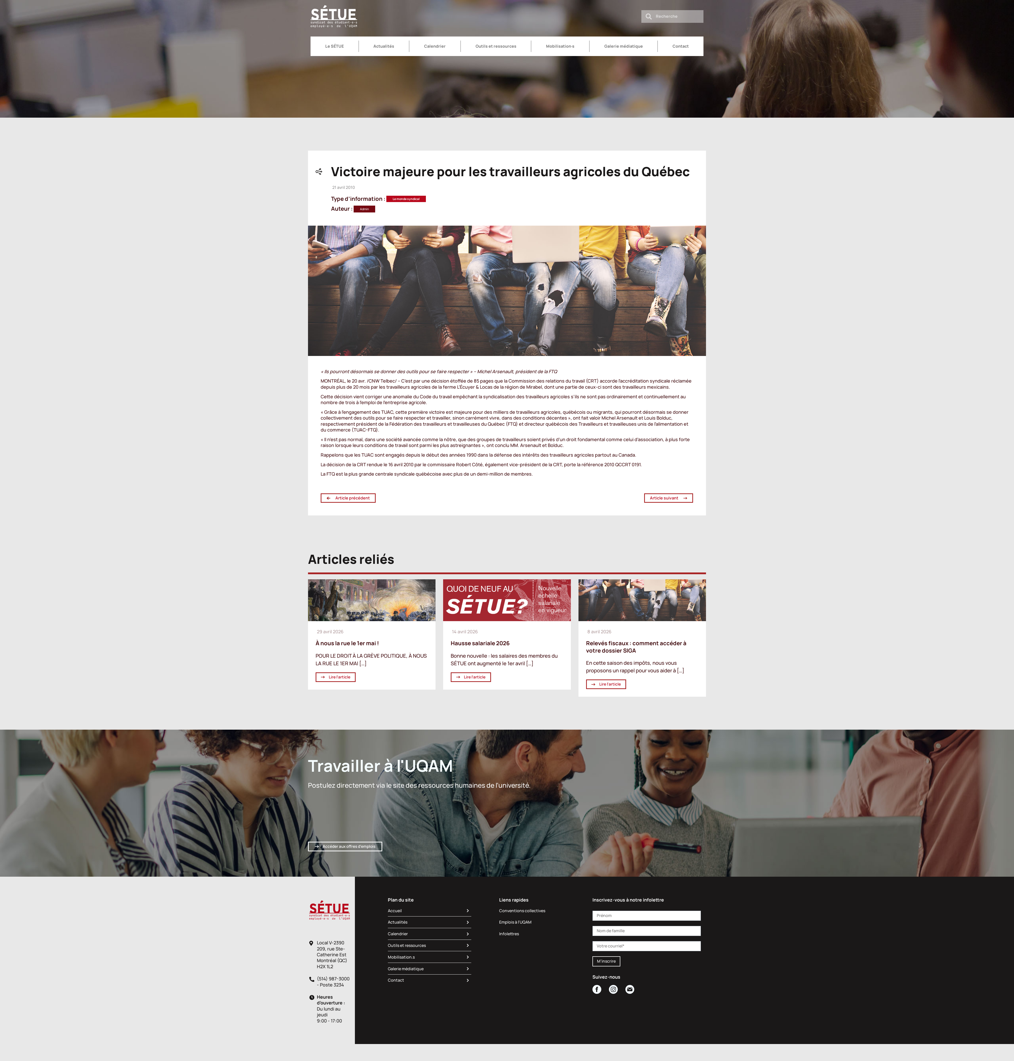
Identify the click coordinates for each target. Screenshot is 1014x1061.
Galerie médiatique (623, 46)
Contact (681, 46)
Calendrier (435, 46)
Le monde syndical (406, 199)
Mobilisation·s (560, 46)
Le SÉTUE (334, 46)
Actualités (383, 46)
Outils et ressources (496, 46)
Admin (364, 209)
